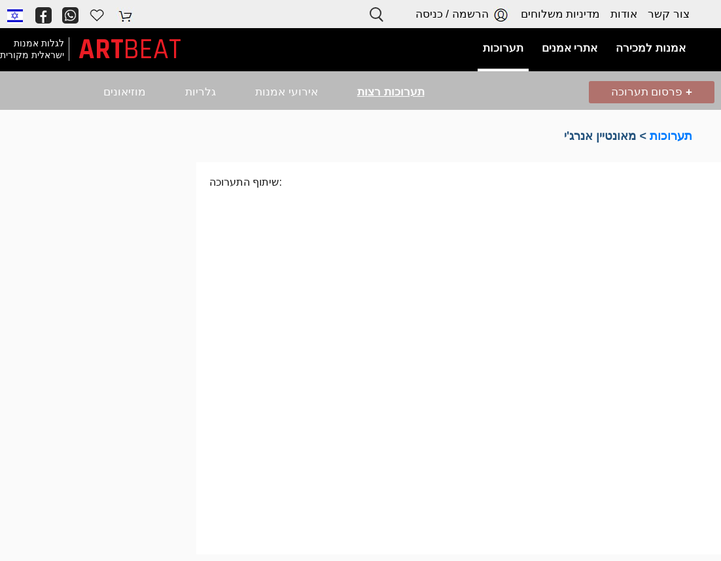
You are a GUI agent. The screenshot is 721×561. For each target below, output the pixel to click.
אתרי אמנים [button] (570, 48)
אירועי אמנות (286, 92)
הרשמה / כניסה (462, 15)
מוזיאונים (124, 92)
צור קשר (669, 14)
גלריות (200, 92)
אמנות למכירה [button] (651, 48)
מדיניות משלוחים (561, 14)
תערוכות (671, 136)
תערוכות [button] (503, 48)
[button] (15, 15)
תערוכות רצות (391, 92)
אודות (623, 14)
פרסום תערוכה (651, 92)
